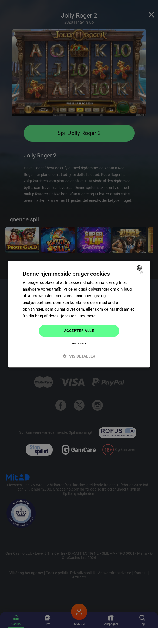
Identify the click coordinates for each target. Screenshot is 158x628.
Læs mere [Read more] (87, 316)
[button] (79, 356)
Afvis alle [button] (79, 343)
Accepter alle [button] (79, 331)
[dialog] (79, 314)
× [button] (141, 272)
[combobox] (140, 268)
